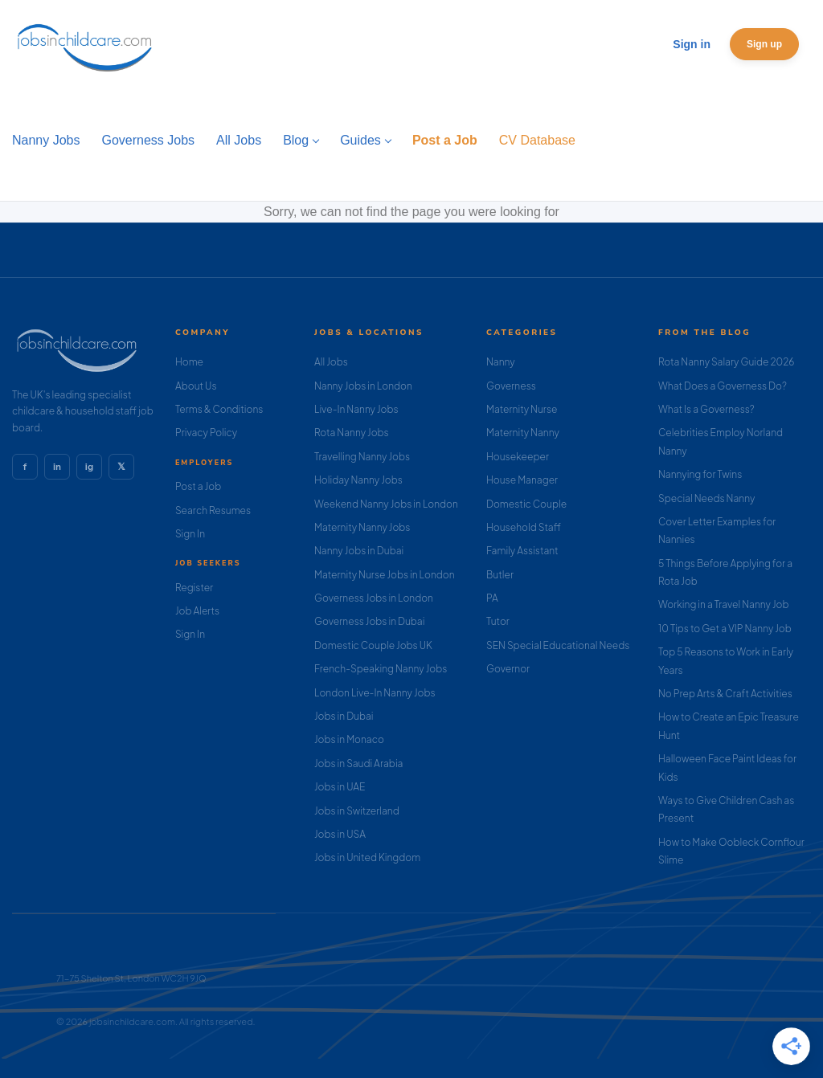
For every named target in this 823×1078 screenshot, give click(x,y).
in (57, 466)
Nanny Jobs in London (363, 386)
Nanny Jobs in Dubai (358, 551)
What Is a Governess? (706, 409)
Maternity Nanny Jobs (362, 527)
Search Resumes (213, 510)
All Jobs (331, 362)
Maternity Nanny (522, 433)
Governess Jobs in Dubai (369, 621)
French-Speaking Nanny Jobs (380, 669)
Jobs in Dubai (344, 716)
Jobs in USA (340, 834)
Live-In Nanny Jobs (356, 409)
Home (189, 362)
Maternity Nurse (521, 409)
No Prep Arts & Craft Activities (725, 694)
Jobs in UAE (339, 787)
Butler (500, 575)
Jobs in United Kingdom (367, 857)
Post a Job (198, 486)
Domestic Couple (526, 504)
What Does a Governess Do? (722, 386)
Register (194, 588)
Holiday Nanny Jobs (358, 480)
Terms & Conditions (219, 409)
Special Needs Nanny (706, 498)
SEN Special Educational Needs (557, 645)
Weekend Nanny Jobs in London (386, 504)
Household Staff (523, 527)
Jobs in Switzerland (356, 811)
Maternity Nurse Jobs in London (384, 575)
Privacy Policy (206, 433)
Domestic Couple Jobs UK (373, 645)
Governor (508, 669)
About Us (196, 386)
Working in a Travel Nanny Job (723, 604)
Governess (511, 386)
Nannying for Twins (700, 474)
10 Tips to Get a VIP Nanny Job (725, 629)
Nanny (500, 362)
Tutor (498, 621)
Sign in (691, 44)
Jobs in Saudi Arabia (358, 763)
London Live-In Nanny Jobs (375, 693)
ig (89, 466)
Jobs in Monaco (349, 739)
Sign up (764, 44)
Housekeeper (517, 457)
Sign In (190, 534)
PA (492, 598)
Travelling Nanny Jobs (362, 457)
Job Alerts (197, 611)
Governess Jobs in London (373, 598)
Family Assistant (522, 551)
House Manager (522, 480)
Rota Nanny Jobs (351, 433)
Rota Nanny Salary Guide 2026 (726, 362)
